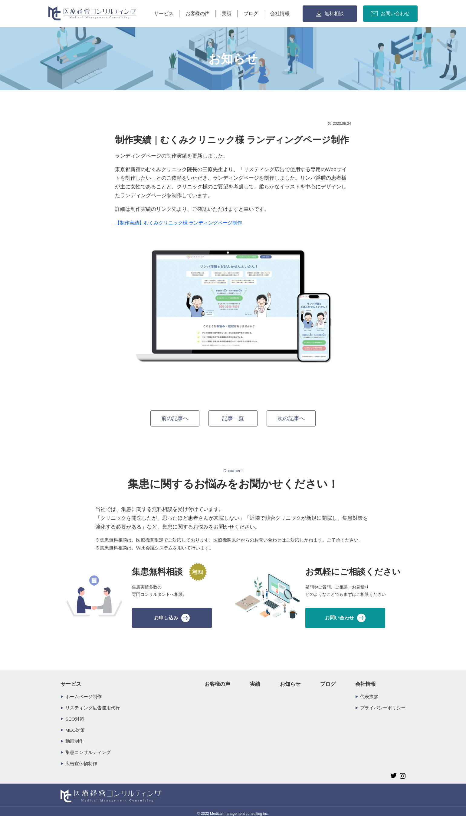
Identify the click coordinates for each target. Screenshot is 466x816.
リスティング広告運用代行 (92, 703)
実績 (226, 13)
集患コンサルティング (88, 748)
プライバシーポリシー (382, 703)
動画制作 (74, 736)
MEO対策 (75, 725)
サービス (163, 13)
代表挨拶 (369, 692)
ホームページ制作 (83, 692)
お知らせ (290, 680)
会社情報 (280, 13)
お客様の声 (197, 13)
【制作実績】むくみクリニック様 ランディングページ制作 (178, 222)
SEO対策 (74, 714)
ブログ (251, 13)
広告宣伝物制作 (81, 759)
